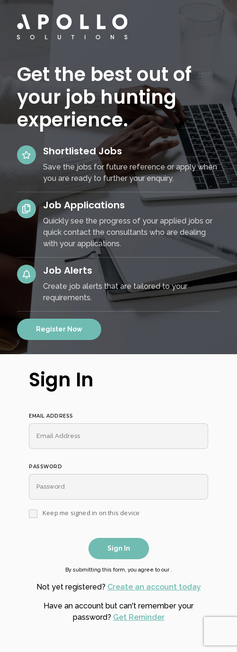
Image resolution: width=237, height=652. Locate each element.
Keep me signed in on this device (91, 513)
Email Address (51, 416)
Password (45, 467)
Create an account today (154, 586)
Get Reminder (139, 617)
